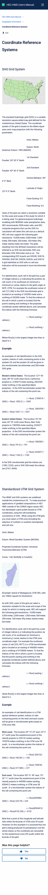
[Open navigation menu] (42, 5)
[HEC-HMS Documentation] (3, 4)
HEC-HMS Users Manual (20, 4)
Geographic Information (11, 22)
